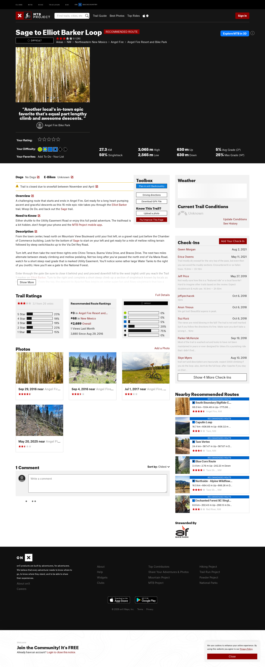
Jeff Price (183, 276)
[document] (232, 651)
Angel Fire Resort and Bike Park (147, 42)
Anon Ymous (185, 307)
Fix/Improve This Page (151, 219)
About (101, 566)
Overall (86, 323)
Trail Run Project (209, 571)
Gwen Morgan (187, 249)
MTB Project (155, 582)
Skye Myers (185, 357)
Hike (40, 4)
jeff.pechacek (186, 295)
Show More (27, 282)
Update (235, 219)
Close (232, 656)
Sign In (242, 15)
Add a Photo (162, 348)
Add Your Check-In (233, 241)
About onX (23, 583)
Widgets (102, 577)
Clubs (100, 582)
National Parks (208, 582)
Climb (19, 4)
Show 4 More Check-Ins (212, 377)
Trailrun (54, 4)
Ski (67, 4)
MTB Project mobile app (87, 224)
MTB (30, 4)
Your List (58, 156)
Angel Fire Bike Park (57, 125)
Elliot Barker (119, 204)
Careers (21, 588)
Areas (59, 42)
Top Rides (133, 15)
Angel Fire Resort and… (93, 313)
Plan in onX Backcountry (151, 186)
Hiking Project (208, 566)
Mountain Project (159, 577)
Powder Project (208, 577)
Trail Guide (100, 15)
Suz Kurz (183, 318)
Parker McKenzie (188, 338)
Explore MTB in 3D (235, 33)
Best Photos (117, 15)
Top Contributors (158, 566)
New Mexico (88, 318)
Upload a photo (151, 213)
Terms (140, 609)
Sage (64, 209)
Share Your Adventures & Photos (168, 571)
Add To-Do (44, 156)
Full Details (162, 294)
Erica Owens (186, 256)
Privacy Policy (246, 649)
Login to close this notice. (61, 652)
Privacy (149, 609)
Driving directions (152, 194)
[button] (19, 74)
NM (69, 42)
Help (100, 571)
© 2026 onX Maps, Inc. (123, 609)
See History (230, 223)
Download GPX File (152, 201)
